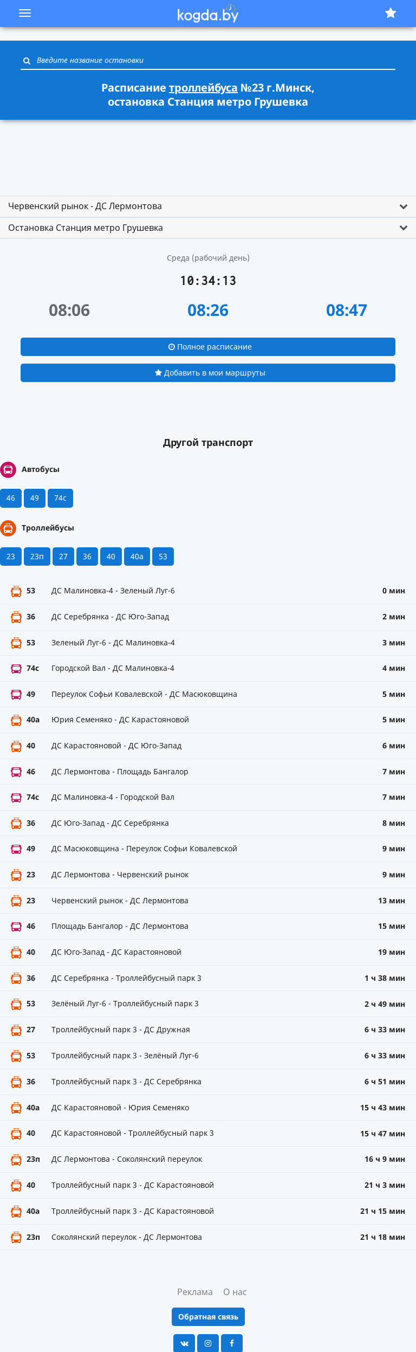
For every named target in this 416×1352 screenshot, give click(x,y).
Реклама (195, 1292)
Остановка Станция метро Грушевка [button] (85, 228)
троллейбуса (203, 87)
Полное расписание (210, 346)
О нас (235, 1292)
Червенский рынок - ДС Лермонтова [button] (85, 206)
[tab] (208, 206)
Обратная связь (208, 1316)
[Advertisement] (208, 153)
